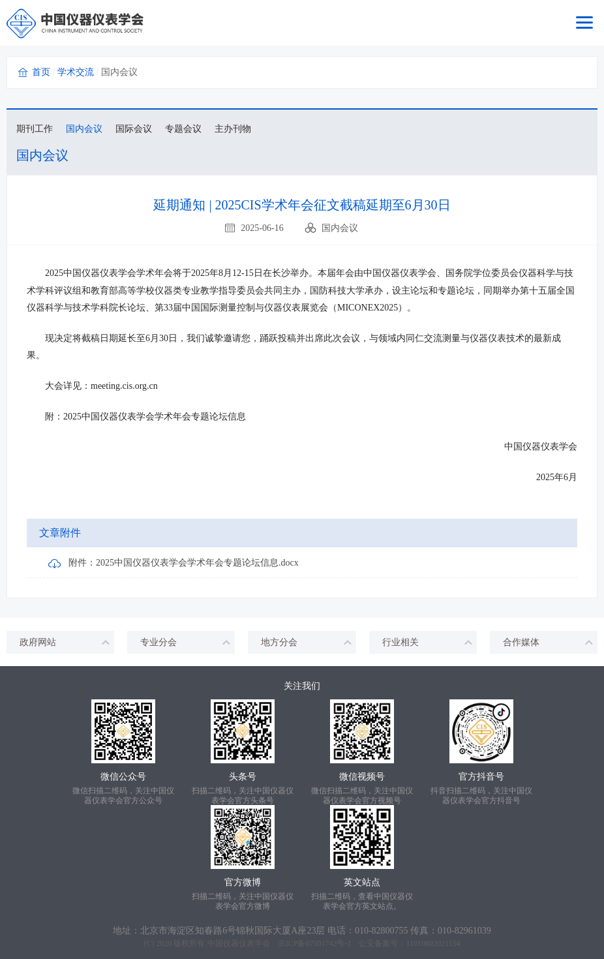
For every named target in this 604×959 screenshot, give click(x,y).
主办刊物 (233, 129)
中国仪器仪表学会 (238, 943)
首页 (41, 72)
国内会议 (84, 129)
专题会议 (183, 129)
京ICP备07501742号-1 (315, 943)
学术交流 (75, 72)
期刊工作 (34, 129)
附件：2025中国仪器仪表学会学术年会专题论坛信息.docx (173, 564)
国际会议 (133, 129)
